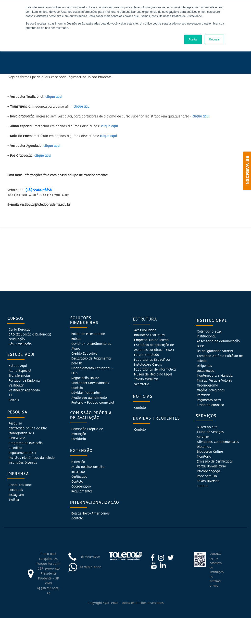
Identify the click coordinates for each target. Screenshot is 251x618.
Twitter (14, 500)
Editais (14, 400)
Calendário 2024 (209, 331)
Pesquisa (15, 423)
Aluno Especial (20, 371)
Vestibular (16, 385)
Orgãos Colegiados (211, 390)
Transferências (20, 375)
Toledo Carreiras (146, 379)
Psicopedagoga (208, 471)
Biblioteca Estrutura (149, 335)
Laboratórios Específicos (152, 359)
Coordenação (81, 486)
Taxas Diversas (208, 481)
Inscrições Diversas (23, 462)
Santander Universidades (90, 383)
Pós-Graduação (20, 344)
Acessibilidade (145, 330)
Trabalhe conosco (210, 405)
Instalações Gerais (148, 364)
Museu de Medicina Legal (153, 374)
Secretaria (141, 384)
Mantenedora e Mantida (215, 375)
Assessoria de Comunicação (218, 341)
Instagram (16, 495)
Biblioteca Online (210, 451)
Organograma (207, 385)
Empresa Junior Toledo (151, 340)
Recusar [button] (214, 39)
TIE (11, 395)
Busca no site (207, 427)
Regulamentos (82, 491)
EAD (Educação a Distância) (30, 334)
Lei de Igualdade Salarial (215, 351)
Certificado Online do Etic (28, 428)
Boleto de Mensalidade (88, 334)
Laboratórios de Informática (155, 369)
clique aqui (53, 97)
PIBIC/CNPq (17, 438)
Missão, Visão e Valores (214, 380)
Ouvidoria (78, 439)
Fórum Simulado (146, 355)
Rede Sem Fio (207, 476)
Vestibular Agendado (24, 390)
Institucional (206, 336)
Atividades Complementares (218, 442)
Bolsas (76, 339)
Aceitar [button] (193, 39)
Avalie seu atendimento (89, 397)
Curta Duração (19, 329)
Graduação (17, 339)
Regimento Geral (209, 400)
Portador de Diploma (24, 380)
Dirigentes (204, 366)
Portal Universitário (211, 466)
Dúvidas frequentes (85, 393)
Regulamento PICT (22, 453)
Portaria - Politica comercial (92, 402)
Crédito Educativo (84, 353)
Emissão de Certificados (215, 461)
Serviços (203, 437)
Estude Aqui (18, 366)
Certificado (79, 476)
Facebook (16, 490)
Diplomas (204, 447)
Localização (205, 371)
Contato (77, 388)
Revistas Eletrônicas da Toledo (32, 458)
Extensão (78, 462)
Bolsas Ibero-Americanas (90, 513)
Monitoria (204, 456)
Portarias (204, 395)
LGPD (200, 346)
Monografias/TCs (21, 433)
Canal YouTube (20, 485)
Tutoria (202, 486)
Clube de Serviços (210, 432)
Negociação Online (85, 378)
